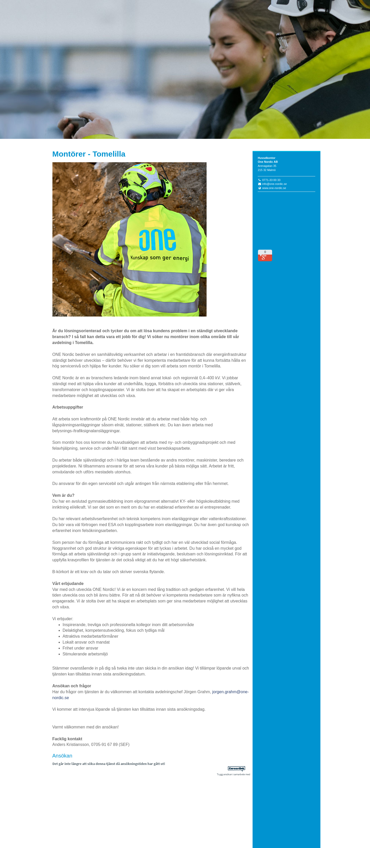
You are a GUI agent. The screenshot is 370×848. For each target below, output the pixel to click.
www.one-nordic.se (274, 188)
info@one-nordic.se (274, 183)
